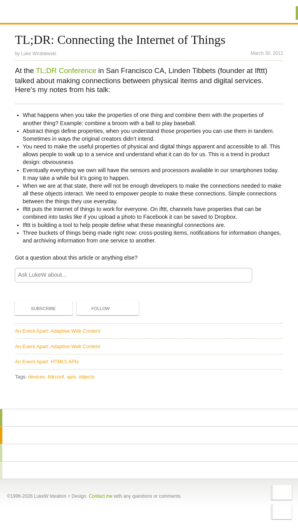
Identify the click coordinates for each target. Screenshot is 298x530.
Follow (93, 308)
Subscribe (37, 308)
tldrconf (56, 377)
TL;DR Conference (66, 70)
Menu (282, 13)
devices (36, 377)
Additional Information (42, 12)
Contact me (101, 496)
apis (71, 377)
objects (87, 377)
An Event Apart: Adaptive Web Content (57, 331)
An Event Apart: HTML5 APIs (46, 361)
